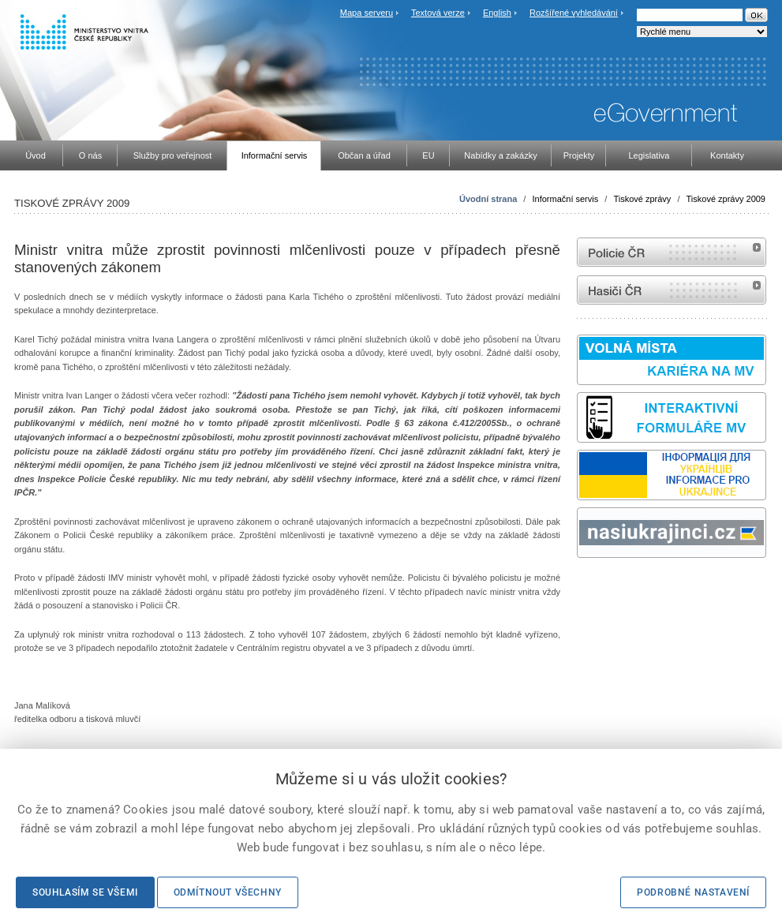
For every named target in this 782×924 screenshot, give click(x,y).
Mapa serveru (366, 12)
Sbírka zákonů (579, 587)
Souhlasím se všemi (85, 892)
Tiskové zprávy (642, 199)
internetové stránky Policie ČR (671, 252)
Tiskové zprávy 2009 (726, 199)
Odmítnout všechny (228, 892)
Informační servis (565, 199)
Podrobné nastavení (693, 892)
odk (585, 587)
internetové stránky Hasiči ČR (671, 290)
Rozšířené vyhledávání (573, 12)
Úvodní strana (488, 199)
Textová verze (438, 12)
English (497, 12)
